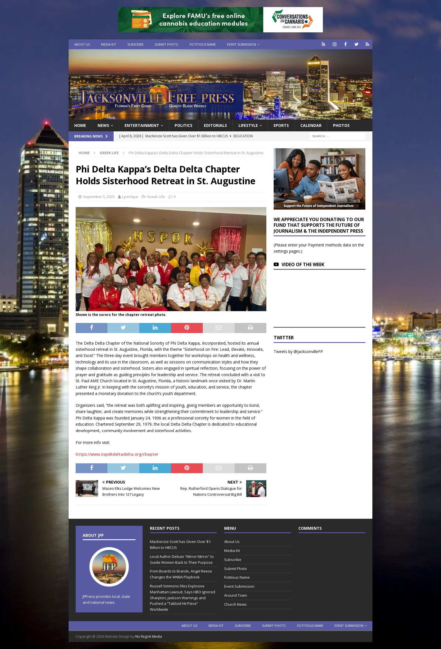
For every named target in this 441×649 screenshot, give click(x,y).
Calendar (310, 125)
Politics (183, 125)
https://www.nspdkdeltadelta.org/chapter (117, 454)
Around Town (235, 595)
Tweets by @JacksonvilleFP (298, 351)
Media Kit (108, 44)
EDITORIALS (215, 125)
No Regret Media (148, 636)
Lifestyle (248, 125)
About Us (82, 44)
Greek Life (156, 196)
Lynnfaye (130, 196)
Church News (235, 604)
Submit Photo (166, 44)
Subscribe (135, 44)
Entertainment (142, 125)
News (103, 125)
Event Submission (241, 44)
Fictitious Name (203, 44)
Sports (281, 125)
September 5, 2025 (98, 196)
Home (80, 125)
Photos (341, 125)
